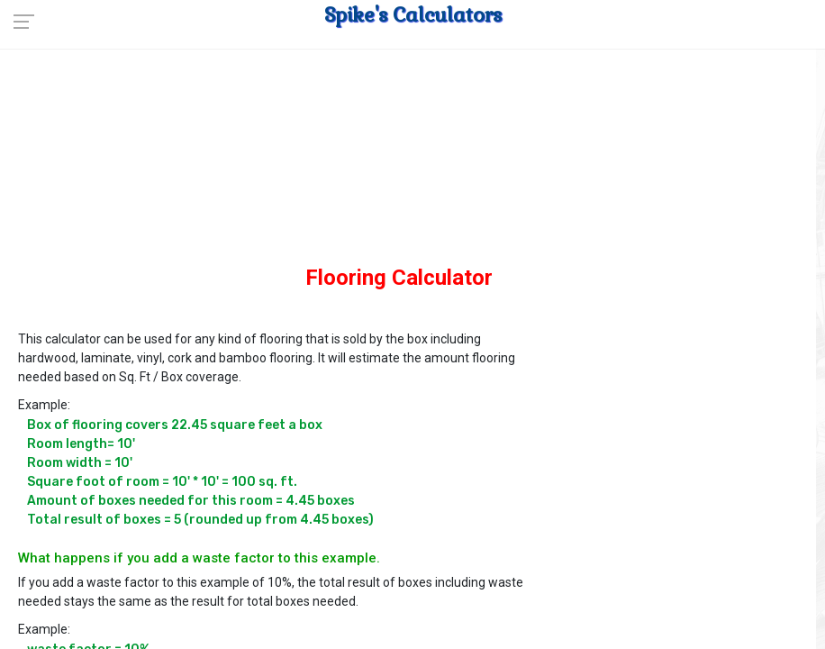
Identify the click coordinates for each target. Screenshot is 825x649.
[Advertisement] (399, 171)
